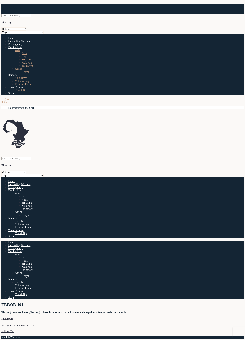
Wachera (11, 7)
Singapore (27, 65)
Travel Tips (21, 90)
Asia (17, 50)
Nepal (25, 56)
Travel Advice (16, 87)
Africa (18, 68)
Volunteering (22, 81)
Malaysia (27, 62)
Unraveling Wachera (19, 41)
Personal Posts (23, 84)
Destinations (15, 47)
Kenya (25, 71)
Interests (12, 74)
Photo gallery (15, 44)
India (24, 53)
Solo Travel (21, 77)
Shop (11, 93)
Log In (5, 99)
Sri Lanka (27, 59)
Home (11, 38)
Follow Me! (7, 331)
